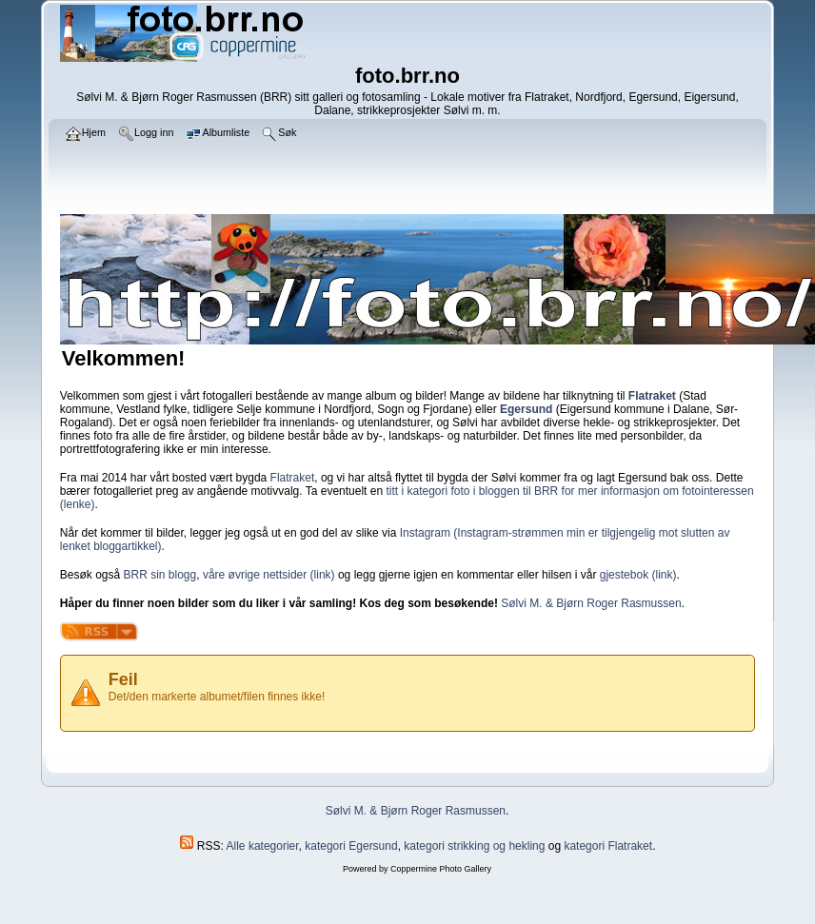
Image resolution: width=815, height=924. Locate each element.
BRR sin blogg (160, 574)
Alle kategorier (263, 846)
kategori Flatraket (608, 846)
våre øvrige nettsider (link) (269, 574)
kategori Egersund (351, 846)
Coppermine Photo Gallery (440, 869)
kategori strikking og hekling (474, 846)
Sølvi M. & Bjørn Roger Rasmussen (591, 603)
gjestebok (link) (638, 574)
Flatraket (292, 477)
